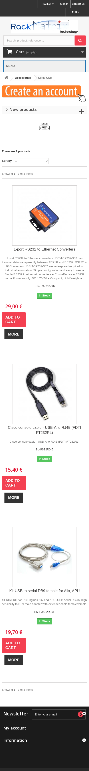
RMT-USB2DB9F (44, 611)
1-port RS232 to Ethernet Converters (44, 249)
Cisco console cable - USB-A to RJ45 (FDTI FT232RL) (44, 430)
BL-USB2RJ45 (44, 449)
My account (14, 728)
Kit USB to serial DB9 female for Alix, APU (44, 591)
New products (23, 109)
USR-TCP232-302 (44, 286)
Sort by (7, 160)
